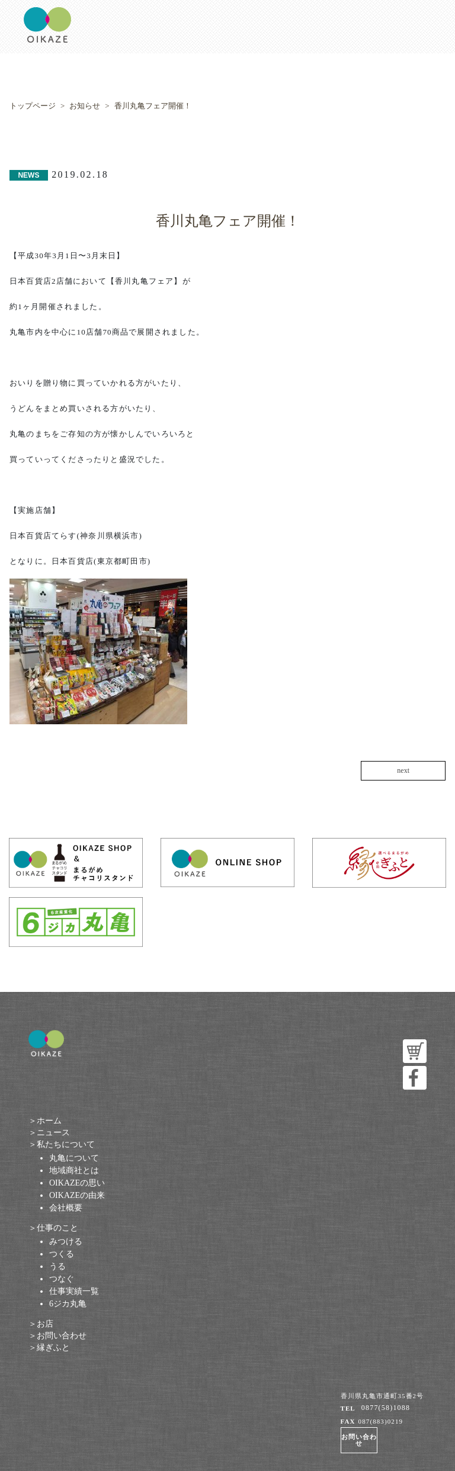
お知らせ (84, 105)
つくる (61, 1254)
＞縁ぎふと (49, 1347)
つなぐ (61, 1278)
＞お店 (40, 1323)
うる (57, 1266)
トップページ (32, 105)
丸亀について (74, 1158)
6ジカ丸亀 (67, 1303)
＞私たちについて (61, 1144)
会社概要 (65, 1207)
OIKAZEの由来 (77, 1195)
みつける (65, 1241)
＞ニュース (49, 1132)
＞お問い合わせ (57, 1335)
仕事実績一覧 (74, 1291)
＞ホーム (45, 1120)
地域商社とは (74, 1170)
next (403, 771)
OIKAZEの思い (77, 1182)
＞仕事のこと (53, 1227)
